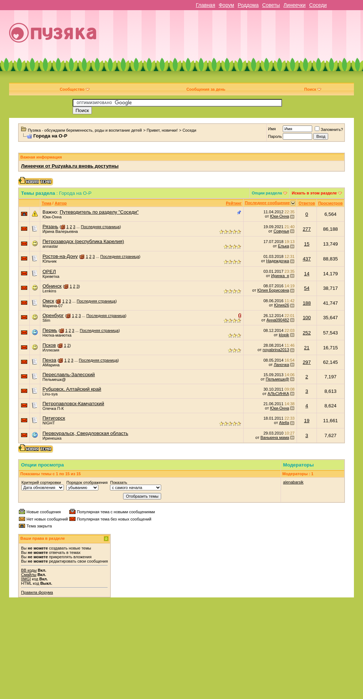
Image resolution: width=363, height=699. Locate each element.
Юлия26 (281, 305)
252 (307, 333)
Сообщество (74, 89)
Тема (46, 203)
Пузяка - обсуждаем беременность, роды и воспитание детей (85, 130)
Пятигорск (53, 418)
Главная (205, 5)
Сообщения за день (205, 89)
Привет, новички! (162, 130)
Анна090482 (277, 320)
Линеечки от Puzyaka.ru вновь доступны (70, 166)
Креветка (50, 276)
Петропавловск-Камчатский (73, 403)
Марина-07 (52, 306)
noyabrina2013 (276, 350)
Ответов (306, 203)
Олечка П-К (53, 408)
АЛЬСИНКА (278, 393)
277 (307, 229)
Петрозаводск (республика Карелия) (83, 241)
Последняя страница (100, 227)
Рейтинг (233, 203)
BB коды (29, 570)
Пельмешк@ (54, 379)
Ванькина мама (275, 437)
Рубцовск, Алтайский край (71, 389)
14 (307, 273)
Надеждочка (277, 261)
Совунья (281, 231)
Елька (283, 246)
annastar (50, 246)
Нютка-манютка (57, 335)
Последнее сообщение (267, 203)
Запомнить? (329, 129)
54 (307, 288)
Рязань (50, 226)
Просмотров (330, 203)
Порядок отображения (86, 482)
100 (307, 317)
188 (307, 303)
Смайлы (28, 574)
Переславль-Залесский (68, 374)
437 (307, 259)
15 (307, 244)
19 (307, 420)
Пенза (49, 360)
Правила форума (37, 592)
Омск (48, 301)
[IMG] (26, 579)
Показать (118, 482)
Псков (49, 345)
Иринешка (51, 438)
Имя (272, 129)
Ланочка (281, 364)
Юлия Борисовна (273, 290)
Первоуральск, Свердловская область (85, 433)
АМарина (51, 365)
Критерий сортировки (41, 482)
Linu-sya (50, 394)
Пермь (49, 330)
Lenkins (49, 291)
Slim (46, 320)
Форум (226, 5)
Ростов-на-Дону (60, 256)
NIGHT (48, 423)
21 (307, 347)
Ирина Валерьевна (60, 231)
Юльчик (49, 261)
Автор (60, 203)
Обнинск (52, 286)
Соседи (318, 5)
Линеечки (295, 5)
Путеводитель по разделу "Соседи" (99, 212)
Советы (271, 5)
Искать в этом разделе (314, 193)
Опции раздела (267, 193)
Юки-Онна (52, 217)
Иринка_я (280, 276)
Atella (284, 422)
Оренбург (53, 315)
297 (307, 362)
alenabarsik (293, 482)
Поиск (312, 89)
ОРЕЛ (49, 271)
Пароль (275, 136)
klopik (284, 335)
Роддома (248, 5)
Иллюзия (50, 350)
